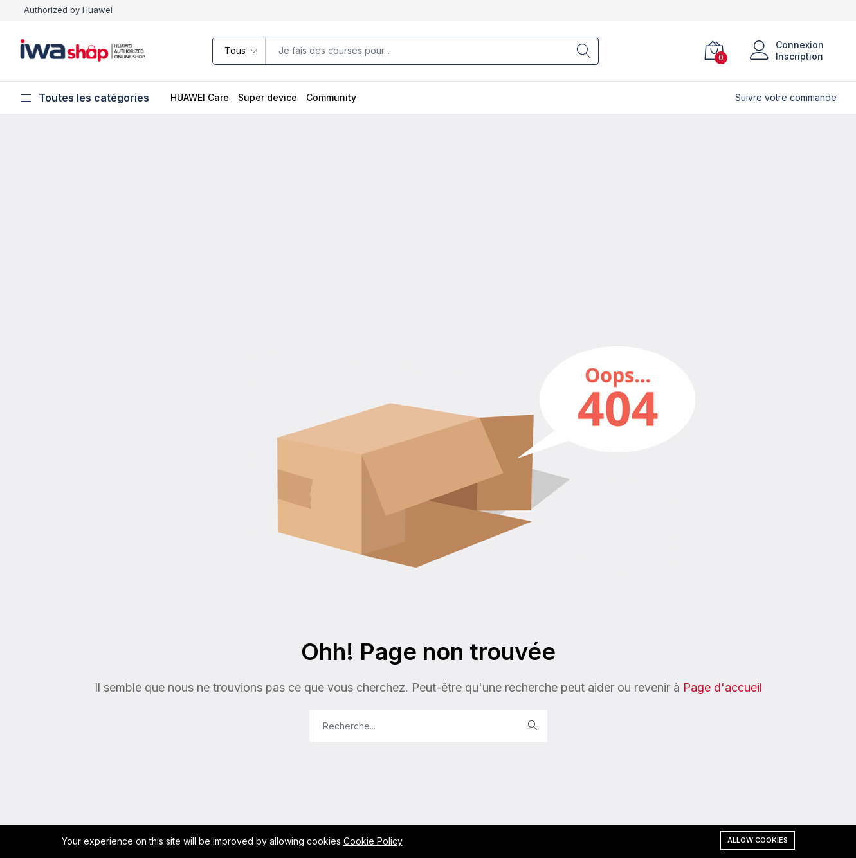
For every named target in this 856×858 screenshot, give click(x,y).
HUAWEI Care (199, 97)
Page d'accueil (721, 687)
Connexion (800, 44)
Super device (267, 97)
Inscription (799, 56)
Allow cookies (757, 840)
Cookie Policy (373, 841)
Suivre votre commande (786, 97)
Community (331, 97)
